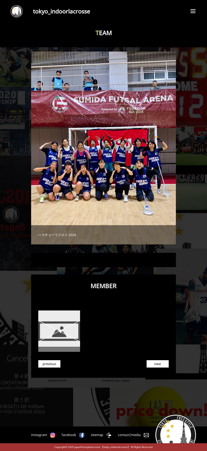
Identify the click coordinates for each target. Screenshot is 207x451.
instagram (39, 435)
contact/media (129, 435)
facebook (69, 435)
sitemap (97, 435)
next (157, 364)
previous (49, 364)
